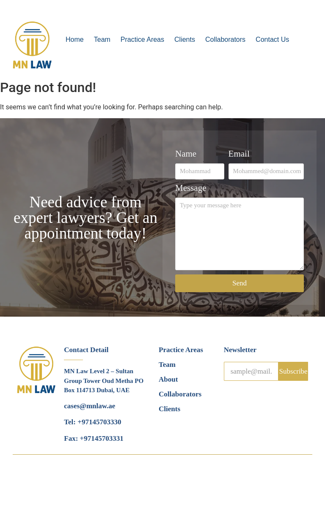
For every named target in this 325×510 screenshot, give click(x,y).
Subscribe (293, 371)
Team (102, 39)
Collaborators (225, 39)
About (168, 379)
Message (190, 188)
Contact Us (272, 39)
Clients (184, 39)
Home (75, 39)
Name (185, 154)
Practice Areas (142, 39)
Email (239, 154)
